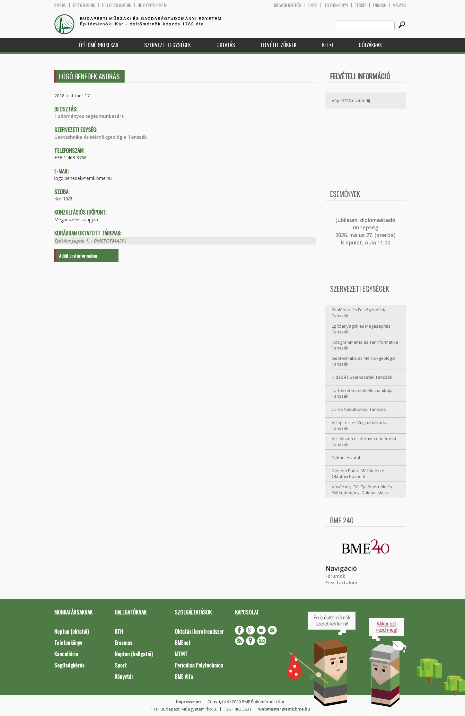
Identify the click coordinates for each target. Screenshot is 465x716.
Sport (121, 665)
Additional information (78, 255)
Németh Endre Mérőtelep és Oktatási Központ (359, 474)
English (379, 5)
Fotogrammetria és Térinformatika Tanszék (365, 345)
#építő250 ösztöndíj (351, 100)
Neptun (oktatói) (71, 631)
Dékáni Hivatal (346, 457)
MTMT (181, 654)
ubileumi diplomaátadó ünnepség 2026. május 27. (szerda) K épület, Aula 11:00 (365, 231)
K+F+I (327, 45)
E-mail (313, 5)
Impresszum (188, 701)
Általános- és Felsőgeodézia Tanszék (359, 313)
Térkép (361, 5)
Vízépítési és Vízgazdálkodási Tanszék (361, 425)
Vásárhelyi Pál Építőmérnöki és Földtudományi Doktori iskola (362, 490)
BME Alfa (184, 676)
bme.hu (60, 5)
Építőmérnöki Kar (98, 45)
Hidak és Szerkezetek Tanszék (362, 377)
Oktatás (225, 45)
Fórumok (335, 576)
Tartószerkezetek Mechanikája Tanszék (362, 393)
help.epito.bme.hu (153, 5)
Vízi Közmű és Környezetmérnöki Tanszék (364, 441)
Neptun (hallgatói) (134, 654)
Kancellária (66, 654)
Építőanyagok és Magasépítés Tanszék (361, 329)
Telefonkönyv (336, 5)
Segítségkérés (69, 665)
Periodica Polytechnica (199, 665)
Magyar (399, 5)
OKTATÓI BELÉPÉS (287, 5)
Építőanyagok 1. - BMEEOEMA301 (90, 241)
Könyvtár (124, 676)
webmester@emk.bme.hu (284, 709)
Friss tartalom (341, 582)
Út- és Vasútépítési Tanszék (359, 409)
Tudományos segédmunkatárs (89, 116)
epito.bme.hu (84, 5)
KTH (119, 631)
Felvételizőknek (278, 45)
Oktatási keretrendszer (199, 631)
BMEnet (182, 643)
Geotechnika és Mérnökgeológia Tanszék (100, 137)
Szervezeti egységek (167, 45)
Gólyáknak (370, 45)
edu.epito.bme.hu (116, 5)
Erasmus (123, 643)
